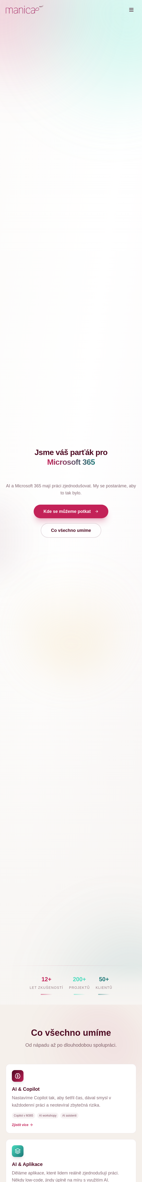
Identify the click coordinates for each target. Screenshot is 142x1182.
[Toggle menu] (131, 10)
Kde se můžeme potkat (70, 511)
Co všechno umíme (71, 530)
